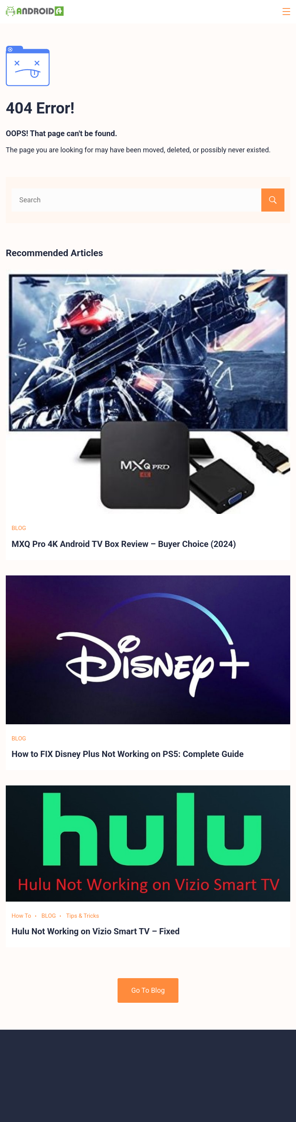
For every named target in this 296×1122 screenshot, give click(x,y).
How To (21, 915)
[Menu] (286, 11)
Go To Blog (148, 990)
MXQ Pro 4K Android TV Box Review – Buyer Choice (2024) (124, 544)
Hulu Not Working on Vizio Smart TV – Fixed (96, 931)
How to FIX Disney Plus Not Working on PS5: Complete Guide (128, 754)
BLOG (19, 528)
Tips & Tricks (82, 915)
